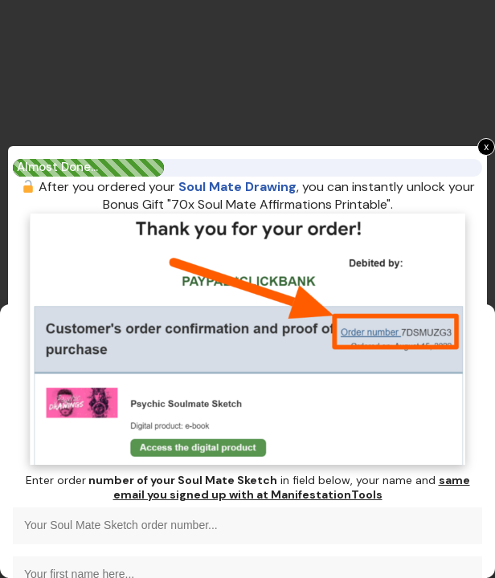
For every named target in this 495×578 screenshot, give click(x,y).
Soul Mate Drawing (237, 186)
